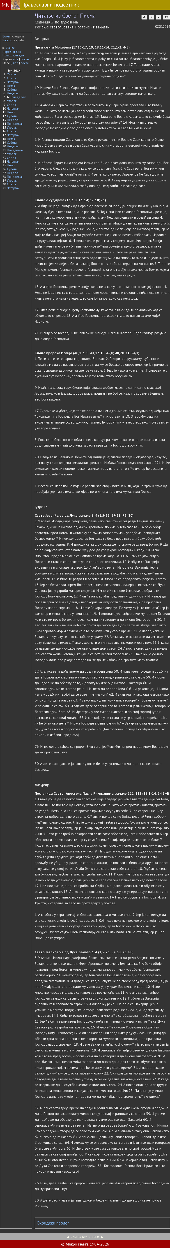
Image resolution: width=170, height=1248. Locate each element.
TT (166, 17)
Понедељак (17, 97)
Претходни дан (13, 55)
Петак (11, 86)
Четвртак (13, 82)
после (25, 59)
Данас (8, 48)
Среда (11, 78)
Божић (6, 36)
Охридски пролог (53, 1223)
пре (15, 59)
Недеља (12, 93)
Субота (12, 90)
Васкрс (7, 40)
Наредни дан (11, 52)
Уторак (11, 74)
